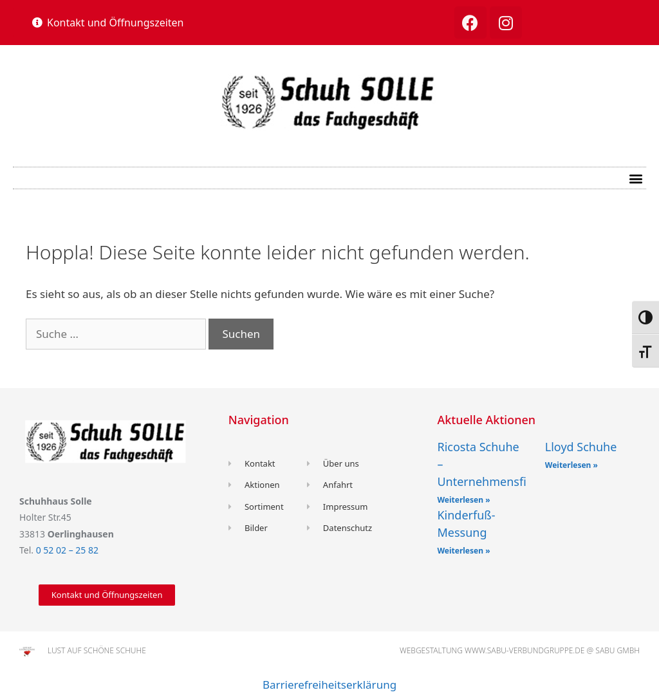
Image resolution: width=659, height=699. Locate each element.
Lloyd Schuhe (581, 446)
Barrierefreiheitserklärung (329, 684)
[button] (108, 22)
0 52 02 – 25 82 (67, 550)
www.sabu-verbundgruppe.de (524, 650)
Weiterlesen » (463, 499)
